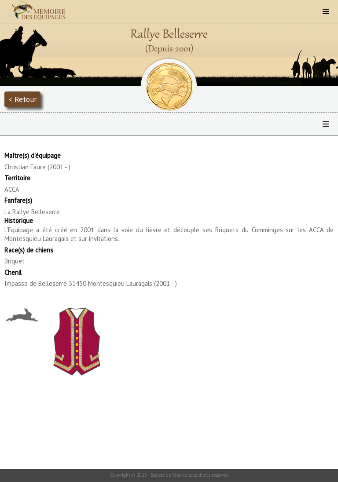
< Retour (22, 99)
